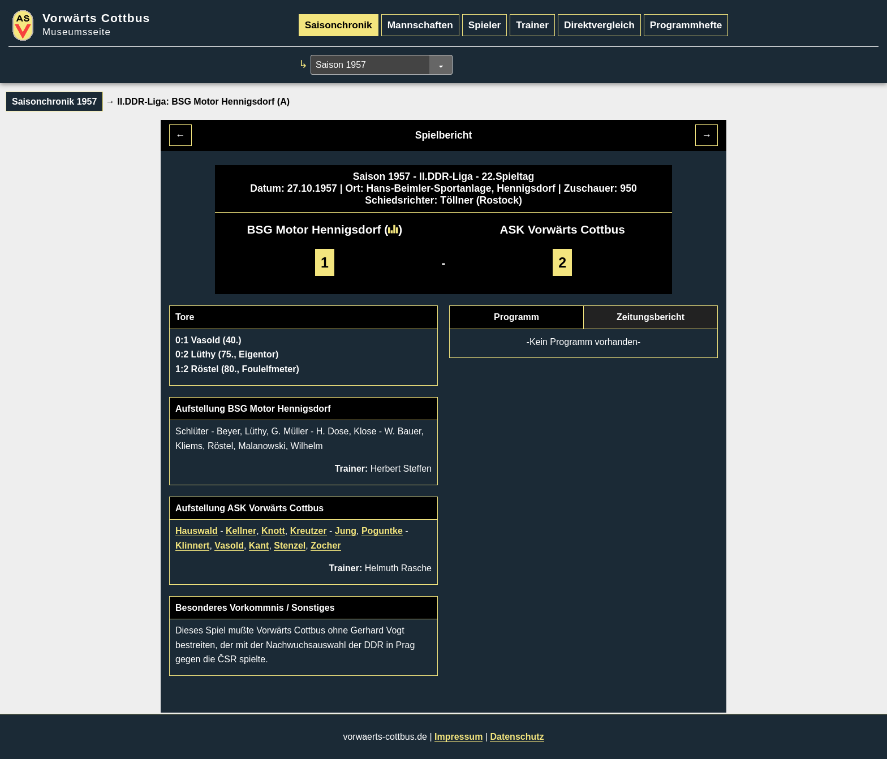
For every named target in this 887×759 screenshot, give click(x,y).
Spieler (484, 25)
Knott (273, 531)
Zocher (326, 545)
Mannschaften (420, 25)
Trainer (532, 25)
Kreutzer (308, 531)
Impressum (458, 736)
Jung (345, 531)
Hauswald (196, 531)
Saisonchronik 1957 (54, 101)
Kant (259, 545)
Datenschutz (517, 736)
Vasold (229, 545)
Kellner (241, 531)
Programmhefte (686, 25)
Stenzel (289, 545)
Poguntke (382, 531)
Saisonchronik (338, 25)
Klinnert (192, 545)
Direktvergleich (599, 25)
